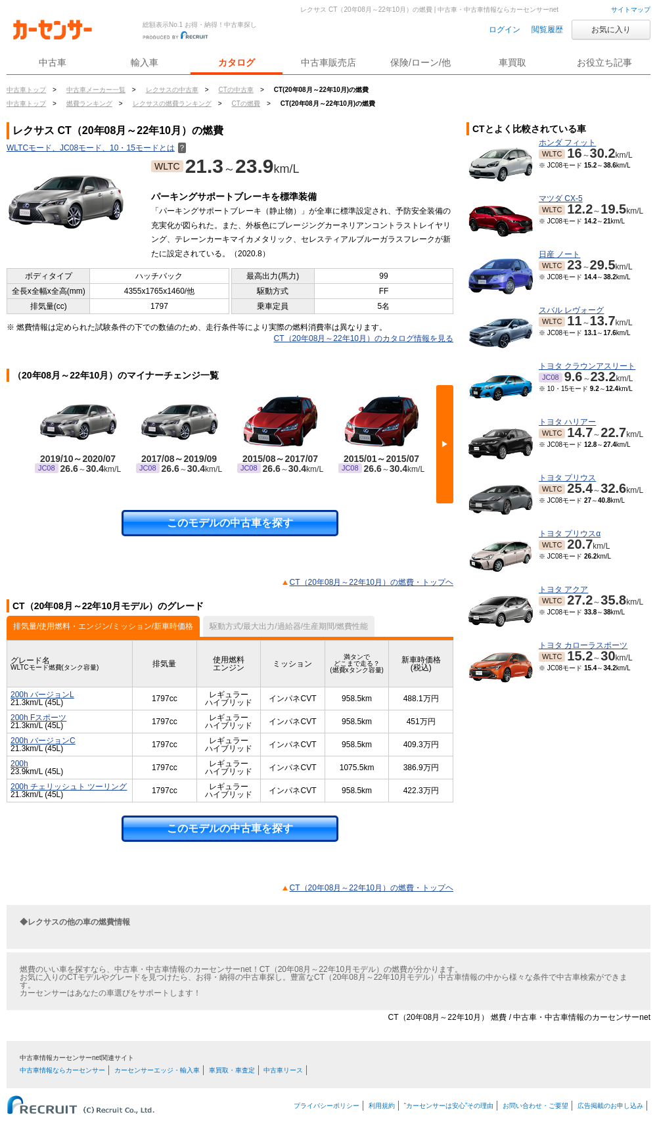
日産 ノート (559, 254)
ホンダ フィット (567, 142)
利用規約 (382, 1105)
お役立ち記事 (604, 62)
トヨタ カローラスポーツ (583, 645)
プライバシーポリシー (326, 1105)
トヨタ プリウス (567, 477)
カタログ (236, 62)
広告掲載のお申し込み (610, 1105)
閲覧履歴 (547, 29)
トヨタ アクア (563, 589)
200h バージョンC (43, 740)
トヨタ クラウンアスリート (587, 366)
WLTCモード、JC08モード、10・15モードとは (96, 147)
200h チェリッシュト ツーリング (69, 786)
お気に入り (611, 29)
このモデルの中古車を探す (230, 522)
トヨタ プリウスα (569, 533)
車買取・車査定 (232, 1070)
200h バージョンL (42, 694)
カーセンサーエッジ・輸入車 (157, 1070)
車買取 (512, 62)
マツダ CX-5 (561, 198)
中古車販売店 (328, 62)
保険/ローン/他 (420, 62)
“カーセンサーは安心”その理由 (449, 1105)
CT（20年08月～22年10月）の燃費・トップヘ (371, 582)
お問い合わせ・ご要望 (535, 1105)
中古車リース (283, 1070)
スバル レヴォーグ (571, 310)
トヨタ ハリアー (567, 421)
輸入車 (144, 62)
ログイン (504, 29)
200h (19, 763)
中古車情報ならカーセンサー (62, 1070)
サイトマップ (630, 9)
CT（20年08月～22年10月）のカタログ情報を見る (363, 338)
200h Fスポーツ (38, 717)
